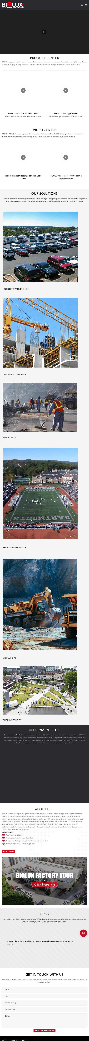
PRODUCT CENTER (44, 58)
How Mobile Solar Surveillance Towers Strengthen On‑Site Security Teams (39, 943)
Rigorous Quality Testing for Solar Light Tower (23, 177)
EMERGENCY (9, 437)
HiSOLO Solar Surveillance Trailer (23, 113)
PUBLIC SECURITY (12, 720)
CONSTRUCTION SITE (14, 374)
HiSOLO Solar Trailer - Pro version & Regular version (66, 177)
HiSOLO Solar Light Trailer (66, 113)
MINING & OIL (10, 658)
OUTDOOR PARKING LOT (16, 289)
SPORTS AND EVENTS (14, 547)
